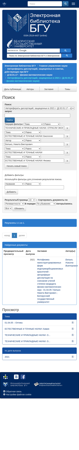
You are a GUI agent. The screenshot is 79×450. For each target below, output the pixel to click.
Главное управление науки (53, 66)
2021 (7, 357)
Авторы (30, 89)
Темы (67, 89)
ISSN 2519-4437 (31, 35)
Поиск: (8, 104)
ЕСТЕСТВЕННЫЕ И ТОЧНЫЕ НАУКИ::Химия (27, 329)
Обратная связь (14, 391)
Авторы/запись (64, 203)
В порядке (30, 203)
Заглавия (48, 89)
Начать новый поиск (17, 166)
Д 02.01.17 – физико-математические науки (29, 75)
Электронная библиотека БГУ (20, 66)
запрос (8, 111)
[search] (33, 50)
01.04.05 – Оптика (13, 322)
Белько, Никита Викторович (71, 262)
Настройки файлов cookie (18, 394)
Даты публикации (12, 89)
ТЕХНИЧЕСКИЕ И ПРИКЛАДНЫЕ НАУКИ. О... (27, 335)
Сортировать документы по (53, 200)
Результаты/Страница (16, 200)
